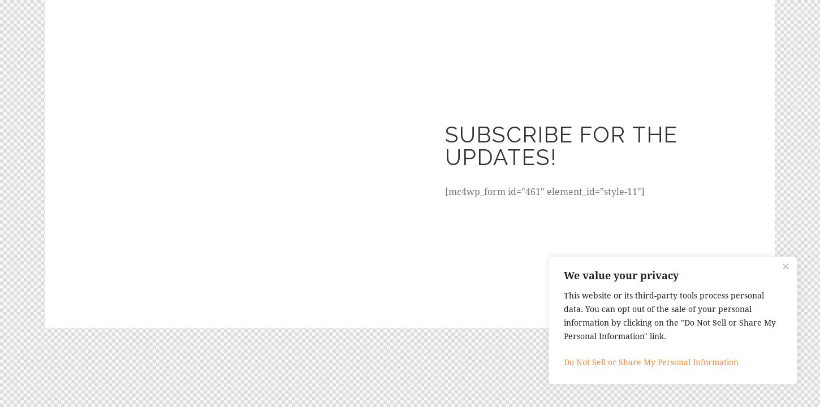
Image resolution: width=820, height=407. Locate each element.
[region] (673, 320)
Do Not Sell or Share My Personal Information (651, 362)
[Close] (785, 266)
